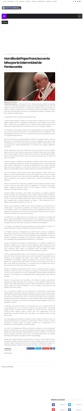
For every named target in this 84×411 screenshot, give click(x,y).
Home (4, 1)
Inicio (5, 54)
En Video (54, 1)
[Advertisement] (42, 37)
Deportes (48, 1)
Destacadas (10, 1)
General (34, 1)
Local (16, 1)
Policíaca (27, 1)
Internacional (41, 1)
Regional (21, 1)
